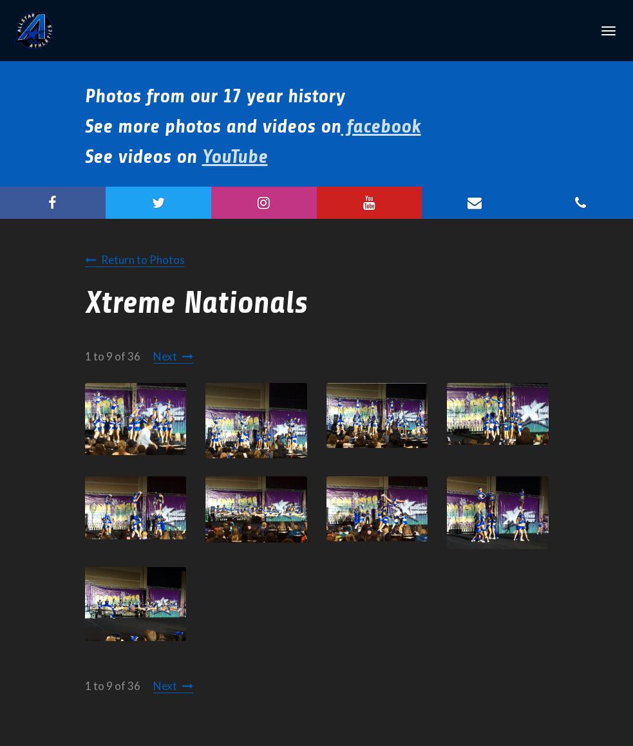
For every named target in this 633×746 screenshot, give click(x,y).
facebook (381, 126)
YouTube (235, 156)
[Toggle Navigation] (608, 31)
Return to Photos (143, 259)
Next (165, 356)
